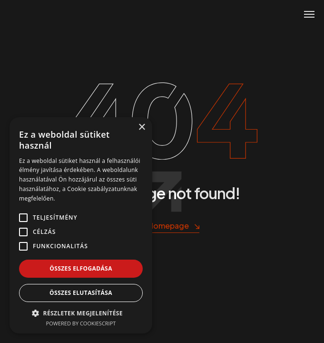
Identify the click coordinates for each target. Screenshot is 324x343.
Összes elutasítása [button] (80, 293)
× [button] (141, 127)
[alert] (81, 225)
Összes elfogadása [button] (80, 268)
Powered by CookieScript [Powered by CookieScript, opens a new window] (81, 323)
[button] (81, 312)
